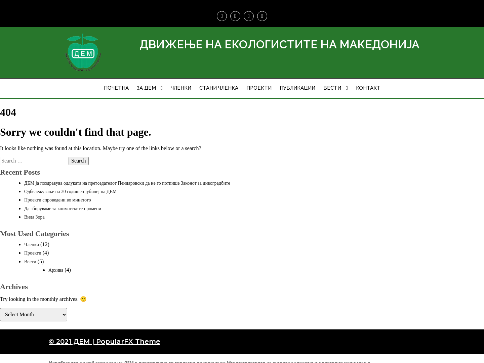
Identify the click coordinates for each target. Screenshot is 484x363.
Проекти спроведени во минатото (57, 193)
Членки (31, 237)
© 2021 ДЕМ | (72, 335)
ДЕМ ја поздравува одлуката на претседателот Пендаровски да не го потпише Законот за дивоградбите (127, 176)
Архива (55, 263)
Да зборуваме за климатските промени (62, 202)
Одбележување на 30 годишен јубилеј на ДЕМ (70, 184)
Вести (30, 255)
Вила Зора (34, 210)
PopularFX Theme (128, 335)
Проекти (32, 246)
